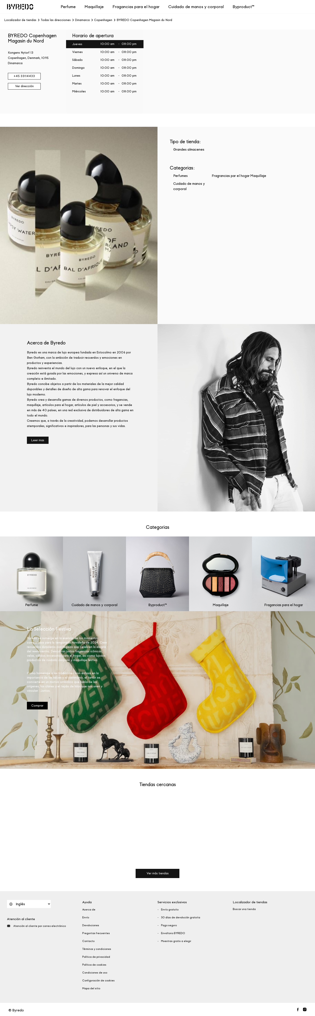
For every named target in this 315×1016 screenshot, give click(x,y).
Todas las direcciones (56, 20)
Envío (85, 917)
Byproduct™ (243, 6)
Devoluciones (90, 925)
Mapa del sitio (91, 988)
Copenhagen (103, 20)
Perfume (68, 6)
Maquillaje (94, 6)
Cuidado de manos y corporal (196, 6)
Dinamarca (82, 20)
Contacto (88, 941)
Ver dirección (24, 86)
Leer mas (37, 440)
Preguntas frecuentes (96, 933)
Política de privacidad (96, 956)
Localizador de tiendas (20, 20)
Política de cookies (94, 964)
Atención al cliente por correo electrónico (36, 926)
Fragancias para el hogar (135, 6)
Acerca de (88, 909)
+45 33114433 (24, 76)
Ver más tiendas (158, 873)
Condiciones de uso (94, 972)
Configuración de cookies (98, 980)
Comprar (37, 705)
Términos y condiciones (96, 949)
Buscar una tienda (244, 909)
